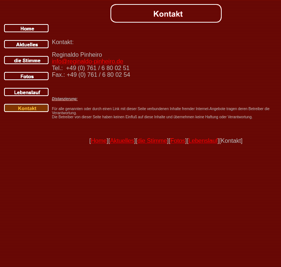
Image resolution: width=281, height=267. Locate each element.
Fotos (177, 141)
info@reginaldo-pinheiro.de (87, 61)
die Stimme (152, 141)
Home (99, 141)
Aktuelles (122, 141)
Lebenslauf (202, 141)
